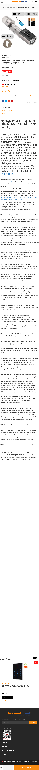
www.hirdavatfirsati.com (7, 182)
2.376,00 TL (8, 692)
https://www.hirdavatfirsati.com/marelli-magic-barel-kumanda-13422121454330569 (19, 198)
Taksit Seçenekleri (7, 110)
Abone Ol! (33, 722)
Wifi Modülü (8, 173)
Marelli (5, 57)
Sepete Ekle (26, 767)
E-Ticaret (31, 764)
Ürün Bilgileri (7, 107)
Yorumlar (4, 114)
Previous (2, 30)
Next (37, 30)
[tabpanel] (19, 30)
